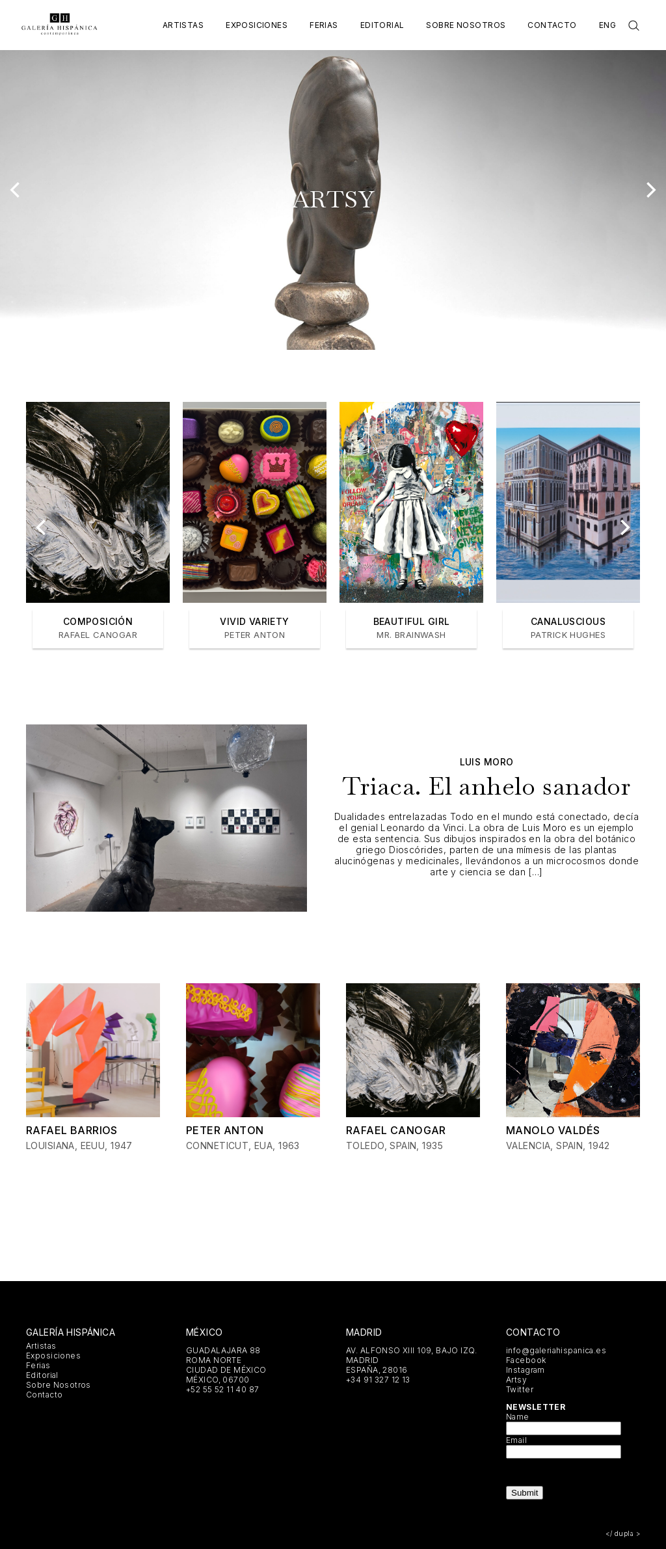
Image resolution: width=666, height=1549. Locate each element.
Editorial (382, 25)
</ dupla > (623, 1533)
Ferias (324, 25)
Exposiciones (256, 25)
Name (517, 1417)
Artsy (516, 1379)
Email (516, 1440)
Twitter (519, 1389)
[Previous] (16, 190)
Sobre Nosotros (465, 25)
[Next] (649, 190)
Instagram (525, 1370)
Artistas (183, 25)
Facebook (526, 1360)
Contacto (551, 25)
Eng (607, 25)
